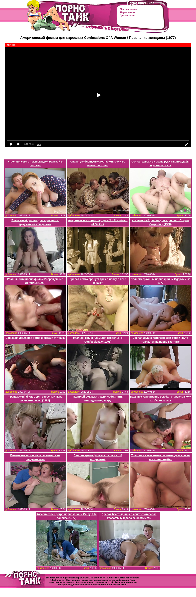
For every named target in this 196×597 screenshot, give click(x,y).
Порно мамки (128, 12)
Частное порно (128, 9)
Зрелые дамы (127, 15)
